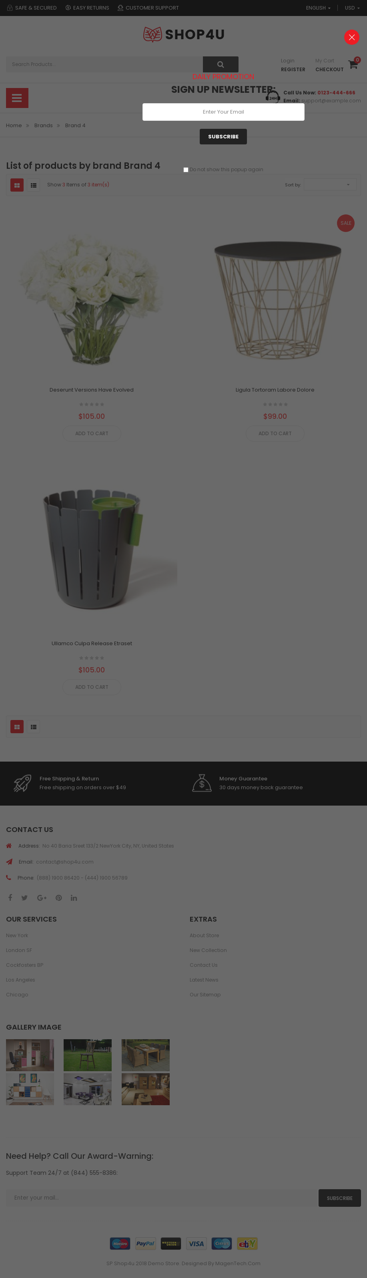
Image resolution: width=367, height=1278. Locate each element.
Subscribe (223, 136)
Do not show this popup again (226, 169)
